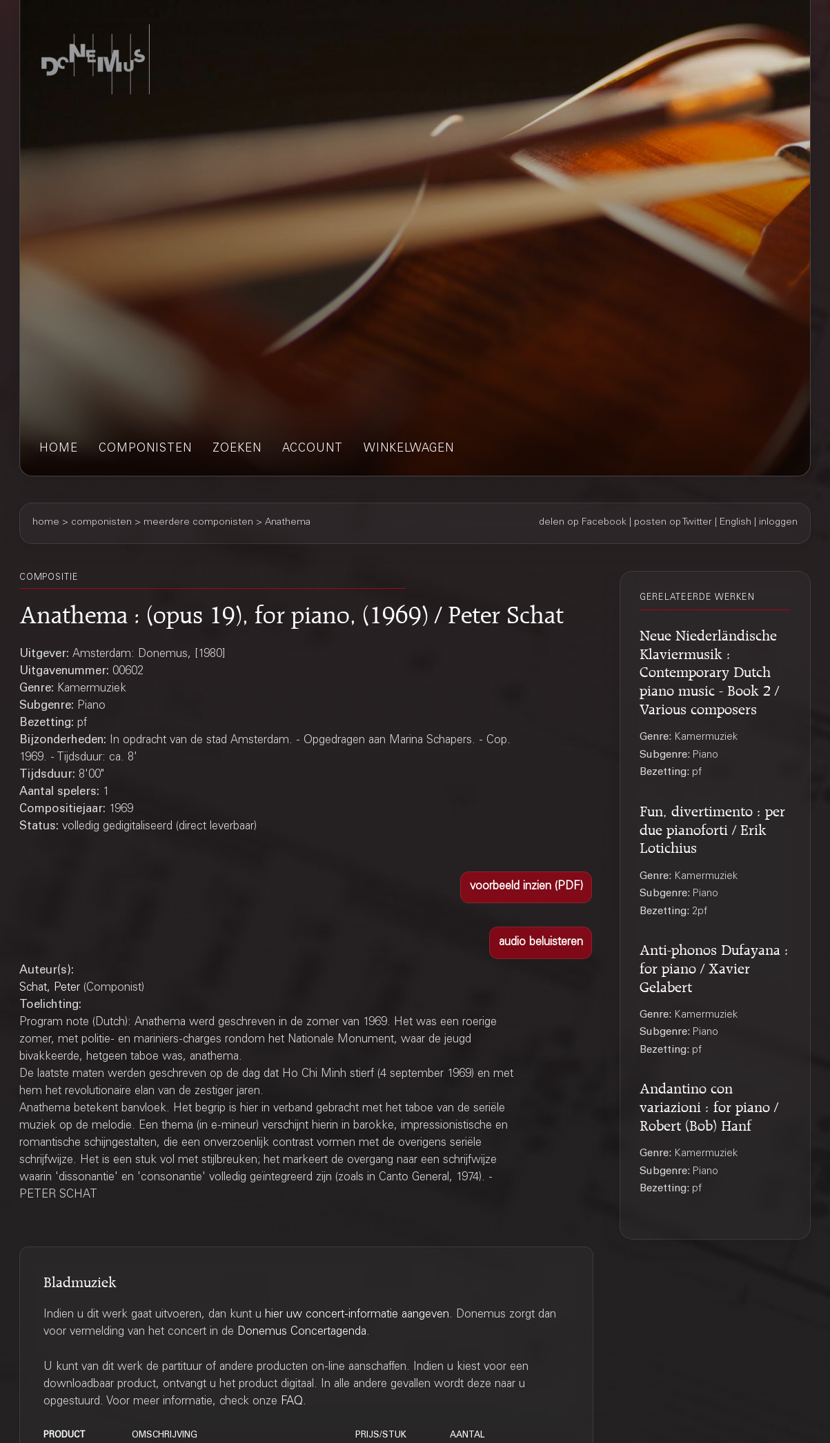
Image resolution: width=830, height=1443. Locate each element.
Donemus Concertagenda (301, 1332)
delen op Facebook (582, 522)
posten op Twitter (673, 522)
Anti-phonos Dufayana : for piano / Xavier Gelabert (714, 966)
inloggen (778, 522)
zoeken (237, 449)
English (735, 522)
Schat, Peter (49, 988)
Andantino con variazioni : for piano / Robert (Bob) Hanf (709, 1104)
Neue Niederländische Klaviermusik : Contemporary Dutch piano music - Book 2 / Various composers (709, 670)
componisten (145, 449)
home (58, 449)
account (312, 449)
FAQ (292, 1402)
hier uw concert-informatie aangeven (357, 1315)
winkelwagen (409, 449)
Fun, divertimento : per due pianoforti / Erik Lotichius (712, 827)
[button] (526, 887)
